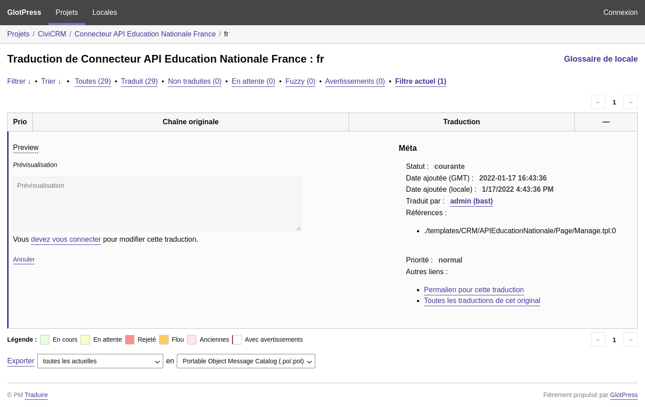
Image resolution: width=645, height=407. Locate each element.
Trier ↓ (51, 81)
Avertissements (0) (355, 81)
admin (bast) (471, 201)
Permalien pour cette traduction (474, 290)
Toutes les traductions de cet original (482, 300)
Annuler (24, 259)
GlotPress (24, 12)
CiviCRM (52, 34)
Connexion (621, 12)
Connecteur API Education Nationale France (145, 34)
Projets (67, 12)
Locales (104, 12)
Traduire (36, 394)
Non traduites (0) (194, 81)
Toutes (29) (93, 81)
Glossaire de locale (601, 58)
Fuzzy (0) (301, 81)
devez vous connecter (66, 239)
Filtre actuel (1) (420, 81)
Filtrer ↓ (19, 81)
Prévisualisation (157, 204)
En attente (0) (253, 81)
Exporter (20, 361)
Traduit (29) (139, 81)
